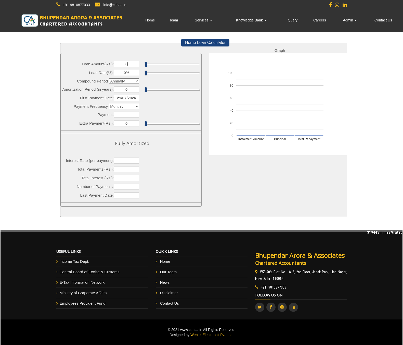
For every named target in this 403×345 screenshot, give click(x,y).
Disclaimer (169, 293)
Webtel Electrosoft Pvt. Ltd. (211, 335)
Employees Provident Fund (83, 303)
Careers (319, 20)
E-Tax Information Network (82, 282)
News (165, 282)
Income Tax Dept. (74, 261)
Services (203, 20)
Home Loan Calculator (205, 42)
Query (292, 20)
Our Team (168, 272)
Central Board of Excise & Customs (90, 272)
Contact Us (383, 20)
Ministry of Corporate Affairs (83, 293)
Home (150, 20)
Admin (350, 20)
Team (173, 20)
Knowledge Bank (251, 20)
